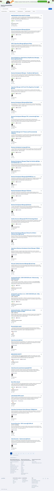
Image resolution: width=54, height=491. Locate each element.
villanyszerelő (23, 465)
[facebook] (43, 478)
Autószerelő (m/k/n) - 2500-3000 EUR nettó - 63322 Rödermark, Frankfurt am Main (23, 311)
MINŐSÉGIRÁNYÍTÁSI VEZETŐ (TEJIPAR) (20, 15)
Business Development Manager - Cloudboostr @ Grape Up (24, 73)
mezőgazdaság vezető (13, 471)
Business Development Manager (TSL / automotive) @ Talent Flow (25, 117)
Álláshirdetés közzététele (42, 1)
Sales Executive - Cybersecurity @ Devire (20, 438)
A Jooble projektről (15, 479)
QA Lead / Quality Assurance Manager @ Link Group (23, 263)
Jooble (6, 489)
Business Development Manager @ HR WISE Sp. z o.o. (23, 176)
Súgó (13, 480)
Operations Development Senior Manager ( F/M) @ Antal (24, 409)
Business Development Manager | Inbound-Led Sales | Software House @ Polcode (23, 233)
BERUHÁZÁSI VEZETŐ (16, 354)
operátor (22, 467)
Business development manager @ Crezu (20, 147)
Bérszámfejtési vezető (16, 326)
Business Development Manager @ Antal (20, 29)
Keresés (50, 8)
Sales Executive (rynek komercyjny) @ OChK (21, 368)
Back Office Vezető (15, 382)
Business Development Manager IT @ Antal (21, 190)
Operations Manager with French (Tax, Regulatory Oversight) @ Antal (25, 87)
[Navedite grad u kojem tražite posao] (28, 9)
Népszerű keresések (13, 457)
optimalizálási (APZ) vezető (17, 395)
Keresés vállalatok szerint (35, 486)
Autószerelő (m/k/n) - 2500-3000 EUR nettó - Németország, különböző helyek (25, 278)
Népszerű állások (34, 461)
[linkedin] (48, 478)
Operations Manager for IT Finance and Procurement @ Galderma (24, 132)
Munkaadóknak (24, 479)
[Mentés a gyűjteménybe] (41, 16)
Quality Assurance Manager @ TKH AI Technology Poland (24, 218)
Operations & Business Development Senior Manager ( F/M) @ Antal (25, 249)
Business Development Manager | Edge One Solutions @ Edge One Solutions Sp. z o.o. (25, 162)
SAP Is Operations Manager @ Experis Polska (21, 43)
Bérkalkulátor (33, 487)
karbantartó (22, 469)
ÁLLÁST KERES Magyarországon (36, 480)
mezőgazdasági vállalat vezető (14, 469)
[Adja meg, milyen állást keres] (10, 9)
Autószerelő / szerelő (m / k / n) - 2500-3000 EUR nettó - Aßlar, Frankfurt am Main (25, 294)
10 (33, 453)
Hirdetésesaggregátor (25, 480)
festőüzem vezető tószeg (13, 467)
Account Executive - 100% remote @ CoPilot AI (22, 423)
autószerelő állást (12, 470)
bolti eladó (22, 461)
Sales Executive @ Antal (16, 340)
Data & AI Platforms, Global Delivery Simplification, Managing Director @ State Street (25, 58)
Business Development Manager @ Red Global (21, 102)
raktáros (22, 468)
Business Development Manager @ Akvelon (21, 204)
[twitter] (45, 478)
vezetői (11, 463)
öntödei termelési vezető (13, 468)
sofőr (21, 466)
